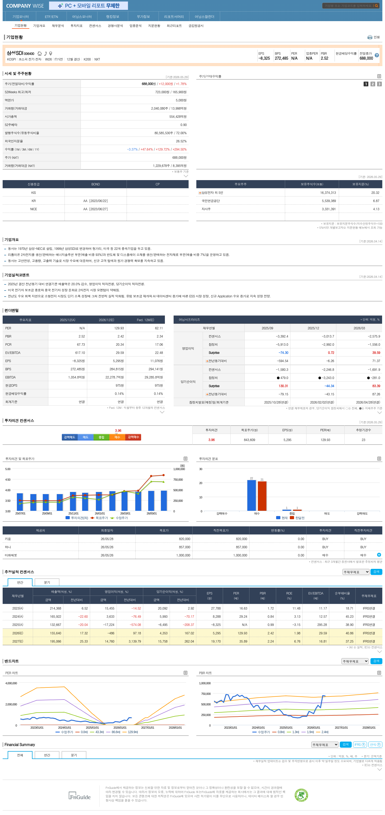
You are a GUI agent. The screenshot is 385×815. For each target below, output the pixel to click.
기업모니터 (21, 16)
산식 (375, 744)
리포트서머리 (174, 16)
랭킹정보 (112, 16)
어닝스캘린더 (204, 16)
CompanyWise (25, 6)
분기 (47, 582)
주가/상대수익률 (366, 84)
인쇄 (374, 37)
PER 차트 (11, 673)
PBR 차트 (205, 673)
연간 (20, 582)
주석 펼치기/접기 (186, 176)
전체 (20, 755)
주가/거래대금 (372, 84)
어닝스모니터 (82, 16)
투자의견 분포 (208, 458)
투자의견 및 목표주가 (19, 458)
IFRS (360, 744)
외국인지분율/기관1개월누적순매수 (379, 84)
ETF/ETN (51, 16)
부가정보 (143, 16)
